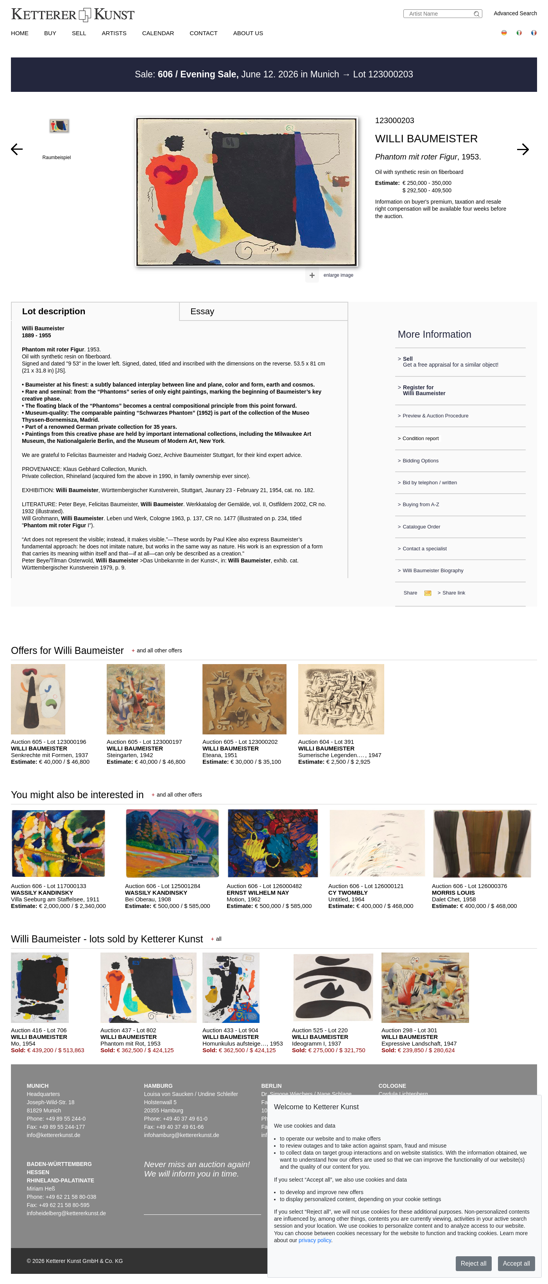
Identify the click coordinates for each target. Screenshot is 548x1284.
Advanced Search (515, 13)
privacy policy (315, 1240)
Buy (50, 33)
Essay (202, 311)
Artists (114, 33)
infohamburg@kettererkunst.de (181, 1135)
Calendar (158, 33)
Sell (79, 33)
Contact (203, 33)
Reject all (474, 1263)
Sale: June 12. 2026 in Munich (238, 74)
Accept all (516, 1263)
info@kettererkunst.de (53, 1135)
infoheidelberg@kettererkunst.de (66, 1213)
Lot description (54, 311)
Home (20, 33)
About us (248, 33)
